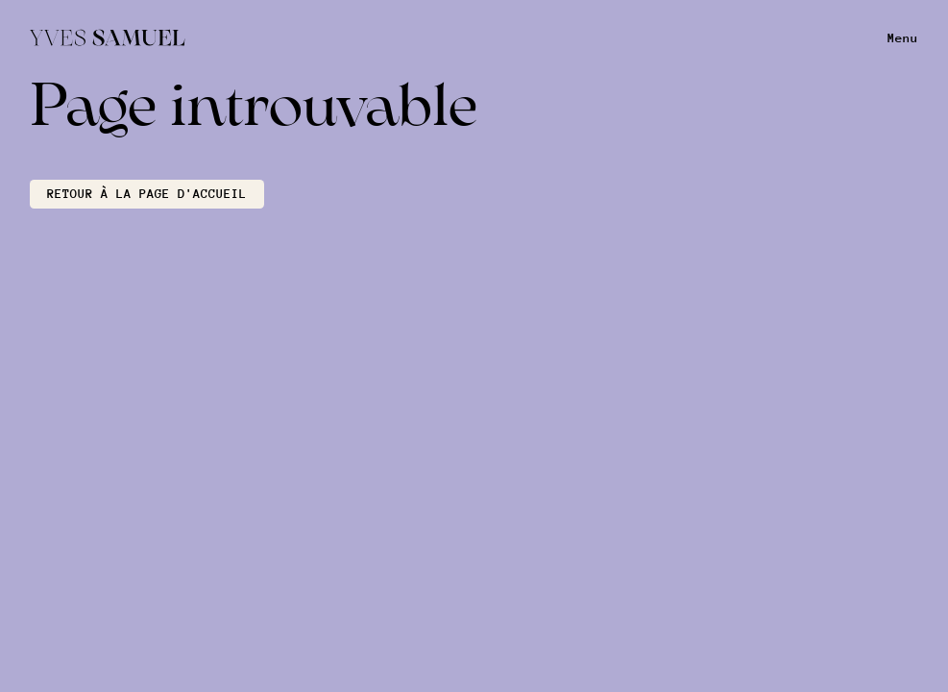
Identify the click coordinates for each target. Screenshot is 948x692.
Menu (902, 38)
